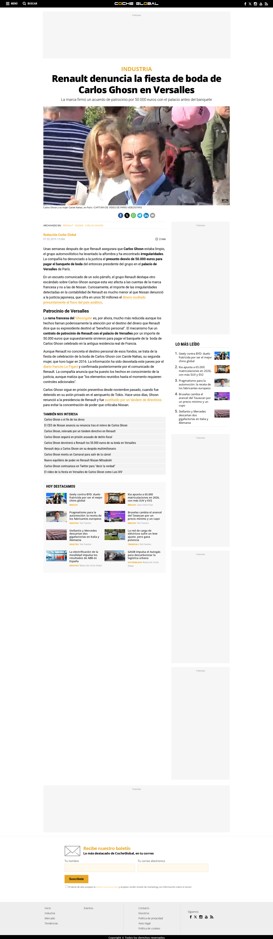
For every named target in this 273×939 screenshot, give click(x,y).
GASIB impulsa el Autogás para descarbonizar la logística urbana (144, 555)
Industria (74, 523)
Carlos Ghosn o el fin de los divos (64, 419)
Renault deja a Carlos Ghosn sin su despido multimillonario (80, 448)
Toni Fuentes (85, 523)
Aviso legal (144, 922)
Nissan (79, 225)
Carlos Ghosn (94, 225)
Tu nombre (72, 861)
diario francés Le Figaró (60, 367)
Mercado (73, 505)
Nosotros (143, 912)
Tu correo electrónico (151, 861)
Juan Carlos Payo (145, 505)
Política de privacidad (150, 917)
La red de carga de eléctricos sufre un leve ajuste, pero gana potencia (142, 535)
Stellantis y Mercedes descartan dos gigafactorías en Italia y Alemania (84, 535)
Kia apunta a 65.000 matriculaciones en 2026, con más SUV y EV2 (144, 497)
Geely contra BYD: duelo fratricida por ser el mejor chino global (85, 497)
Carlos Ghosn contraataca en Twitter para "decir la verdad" (79, 466)
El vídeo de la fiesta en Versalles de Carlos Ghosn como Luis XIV (83, 472)
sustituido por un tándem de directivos (133, 400)
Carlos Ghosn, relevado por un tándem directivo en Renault (80, 431)
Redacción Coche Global (59, 235)
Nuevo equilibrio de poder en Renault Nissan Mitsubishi (78, 460)
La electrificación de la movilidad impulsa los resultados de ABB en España (83, 556)
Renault (68, 225)
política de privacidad (107, 885)
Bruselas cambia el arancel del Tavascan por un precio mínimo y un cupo (145, 515)
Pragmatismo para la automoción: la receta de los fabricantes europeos (85, 515)
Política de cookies (149, 927)
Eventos (88, 907)
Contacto (143, 907)
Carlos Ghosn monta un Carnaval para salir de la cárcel (77, 454)
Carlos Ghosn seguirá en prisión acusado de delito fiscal (78, 437)
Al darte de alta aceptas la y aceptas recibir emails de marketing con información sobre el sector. (128, 885)
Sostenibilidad (135, 562)
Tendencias (133, 544)
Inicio (48, 907)
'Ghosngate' (83, 318)
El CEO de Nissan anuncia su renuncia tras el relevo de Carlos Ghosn (85, 425)
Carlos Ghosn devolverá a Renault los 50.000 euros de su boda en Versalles (90, 443)
